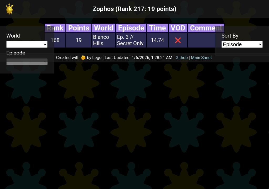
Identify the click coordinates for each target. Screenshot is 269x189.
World (13, 36)
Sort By (229, 36)
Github (181, 57)
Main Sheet (201, 57)
